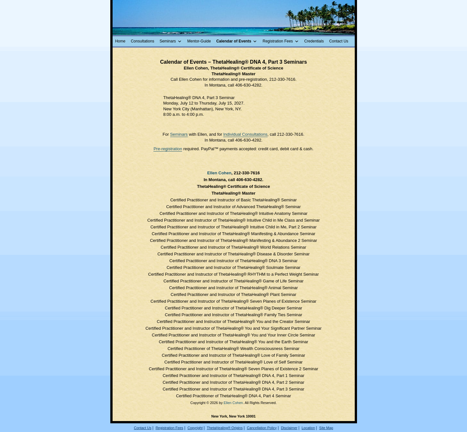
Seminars (168, 41)
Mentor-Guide (199, 41)
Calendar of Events (233, 41)
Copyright (195, 428)
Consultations (142, 41)
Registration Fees (278, 41)
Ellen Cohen (219, 172)
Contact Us (338, 41)
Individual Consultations (245, 134)
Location (308, 428)
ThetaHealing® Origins (225, 428)
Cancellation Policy (262, 428)
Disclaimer (289, 428)
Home (120, 41)
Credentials (314, 41)
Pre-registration (167, 148)
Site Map (326, 428)
